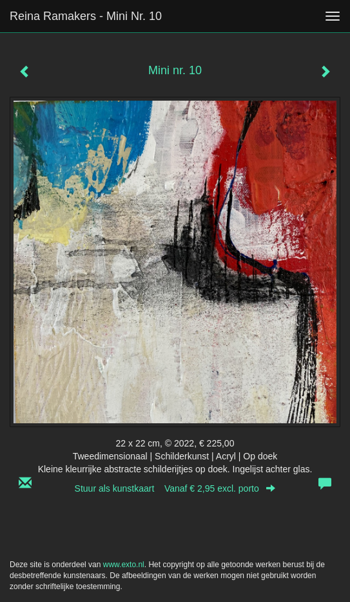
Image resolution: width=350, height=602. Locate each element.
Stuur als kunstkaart (175, 488)
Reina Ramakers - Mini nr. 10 (86, 16)
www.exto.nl (123, 564)
